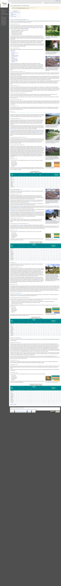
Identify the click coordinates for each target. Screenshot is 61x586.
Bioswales (12, 54)
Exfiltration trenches (39, 132)
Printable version (4, 21)
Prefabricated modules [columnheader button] (56, 175)
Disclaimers (29, 411)
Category (12, 404)
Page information (3, 23)
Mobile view (33, 411)
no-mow (47, 36)
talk (25, 7)
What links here (3, 17)
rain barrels (12, 27)
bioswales (11, 128)
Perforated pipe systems (38, 245)
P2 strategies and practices (19, 294)
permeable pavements (37, 131)
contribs (28, 7)
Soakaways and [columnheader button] (34, 246)
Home (2, 9)
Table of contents (4, 10)
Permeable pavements (14, 56)
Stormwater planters (48, 220)
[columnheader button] (12, 174)
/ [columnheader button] (26, 246)
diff (12, 8)
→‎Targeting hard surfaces (32, 7)
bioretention (16, 128)
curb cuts (31, 201)
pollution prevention (29, 27)
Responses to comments (5, 14)
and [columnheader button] (38, 174)
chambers (38, 175)
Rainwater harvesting (14, 59)
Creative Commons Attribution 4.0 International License (24, 409)
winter (19, 123)
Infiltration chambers (14, 58)
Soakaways (13, 57)
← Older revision (15, 8)
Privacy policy (12, 411)
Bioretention (23, 174)
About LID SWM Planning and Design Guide (20, 411)
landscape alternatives (40, 26)
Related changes (3, 18)
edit (27, 19)
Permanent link (3, 22)
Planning (15, 404)
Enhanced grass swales (26, 245)
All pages (2, 11)
